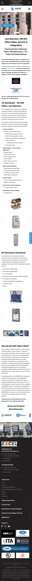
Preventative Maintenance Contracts (11, 489)
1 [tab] (13, 32)
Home (3, 482)
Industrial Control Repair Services (12, 513)
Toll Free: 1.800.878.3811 (29, 3)
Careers (4, 494)
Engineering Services (8, 500)
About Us (4, 485)
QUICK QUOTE (30, 238)
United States (19, 569)
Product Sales (6, 504)
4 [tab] (18, 32)
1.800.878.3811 (11, 68)
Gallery (3, 491)
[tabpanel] (16, 22)
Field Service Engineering (8, 487)
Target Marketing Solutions (19, 567)
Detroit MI (12, 569)
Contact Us (7, 25)
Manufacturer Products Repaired (12, 509)
